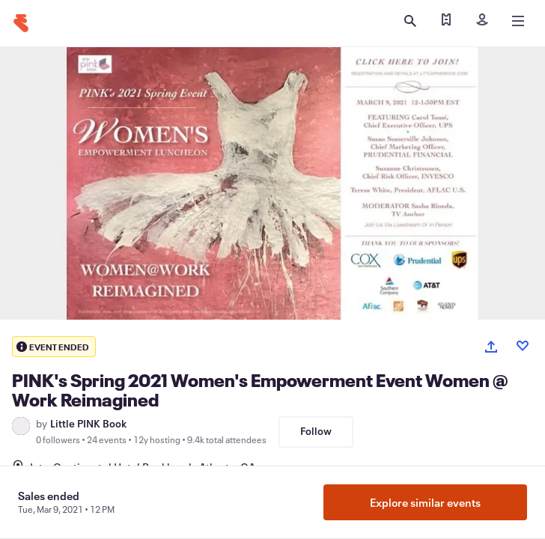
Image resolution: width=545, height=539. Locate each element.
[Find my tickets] (446, 21)
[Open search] (410, 21)
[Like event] (522, 345)
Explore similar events (425, 502)
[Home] (21, 23)
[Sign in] (482, 21)
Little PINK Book (88, 423)
